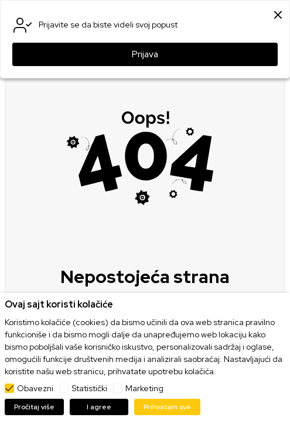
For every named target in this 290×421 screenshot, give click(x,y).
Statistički (89, 388)
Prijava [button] (145, 54)
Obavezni (35, 388)
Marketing (144, 388)
